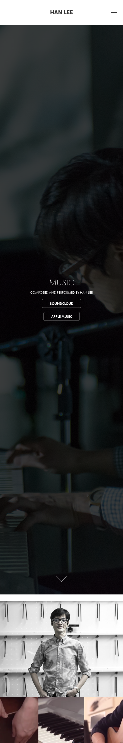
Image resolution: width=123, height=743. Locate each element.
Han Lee (61, 12)
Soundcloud (62, 304)
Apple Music (61, 317)
